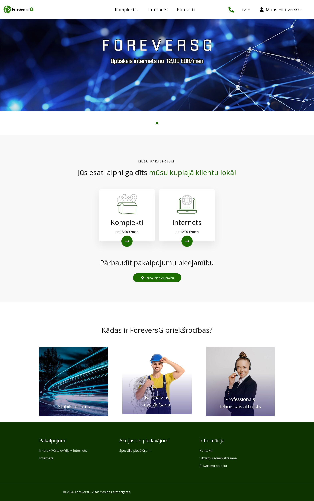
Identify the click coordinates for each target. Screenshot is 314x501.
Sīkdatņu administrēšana (218, 458)
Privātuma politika (213, 466)
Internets (46, 458)
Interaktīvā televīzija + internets (63, 450)
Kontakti (205, 450)
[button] (157, 123)
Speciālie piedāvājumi (135, 450)
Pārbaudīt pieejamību (157, 278)
